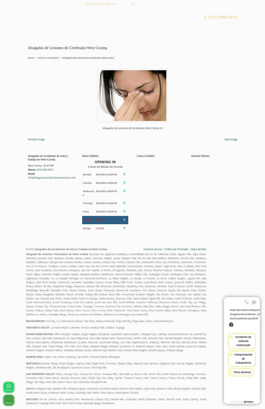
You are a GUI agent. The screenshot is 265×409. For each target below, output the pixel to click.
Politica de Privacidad (176, 249)
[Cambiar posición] (246, 301)
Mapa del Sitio (198, 249)
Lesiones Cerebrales (48, 57)
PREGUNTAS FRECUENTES (43, 4)
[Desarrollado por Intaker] (236, 402)
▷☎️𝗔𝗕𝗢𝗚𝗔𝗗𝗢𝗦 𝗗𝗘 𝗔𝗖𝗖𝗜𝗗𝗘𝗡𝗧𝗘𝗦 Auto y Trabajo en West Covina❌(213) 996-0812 (132, 21)
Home (31, 57)
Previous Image (36, 139)
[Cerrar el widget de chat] (254, 301)
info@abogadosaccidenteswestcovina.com (157, 4)
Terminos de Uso (152, 249)
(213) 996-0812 (124, 4)
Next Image (230, 139)
